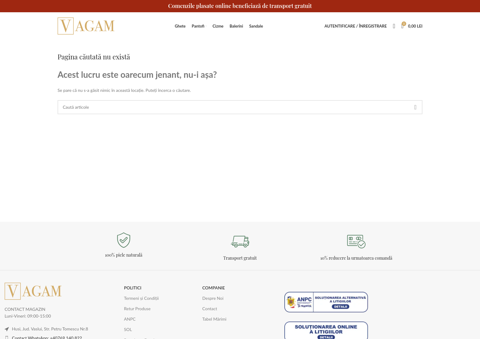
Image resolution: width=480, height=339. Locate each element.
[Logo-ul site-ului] (87, 25)
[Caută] (394, 26)
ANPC (130, 319)
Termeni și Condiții (141, 298)
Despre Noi (212, 298)
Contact (209, 308)
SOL (128, 329)
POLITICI (132, 287)
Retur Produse (137, 308)
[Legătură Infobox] (124, 245)
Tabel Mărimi (214, 319)
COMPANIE (213, 287)
